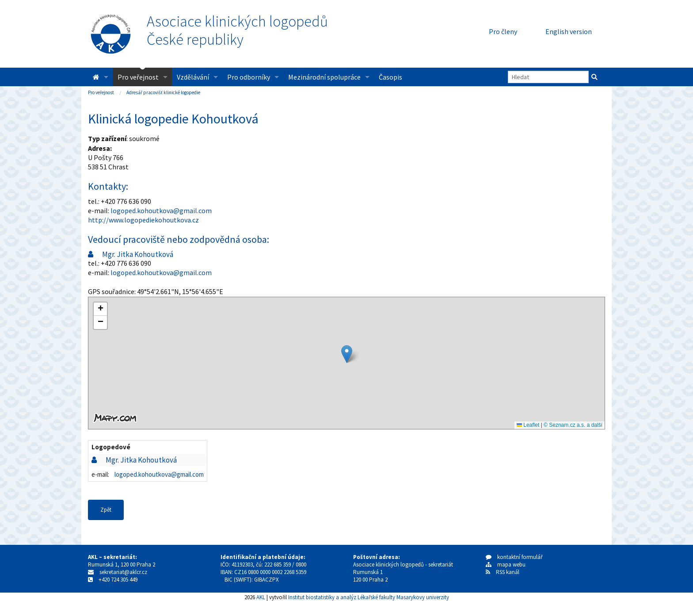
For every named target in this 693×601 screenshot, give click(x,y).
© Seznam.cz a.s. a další (573, 425)
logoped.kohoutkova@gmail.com (161, 210)
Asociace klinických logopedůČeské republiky (237, 30)
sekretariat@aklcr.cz (123, 572)
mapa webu (505, 564)
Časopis (390, 77)
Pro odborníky (248, 77)
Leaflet (528, 425)
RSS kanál (507, 572)
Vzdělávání (193, 77)
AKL (260, 597)
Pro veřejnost (138, 77)
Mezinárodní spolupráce (324, 77)
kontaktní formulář (514, 557)
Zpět (105, 509)
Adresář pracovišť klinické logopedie (163, 92)
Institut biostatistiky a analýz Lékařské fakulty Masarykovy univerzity (368, 597)
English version (568, 31)
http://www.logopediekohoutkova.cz (143, 219)
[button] (346, 354)
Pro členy (503, 31)
